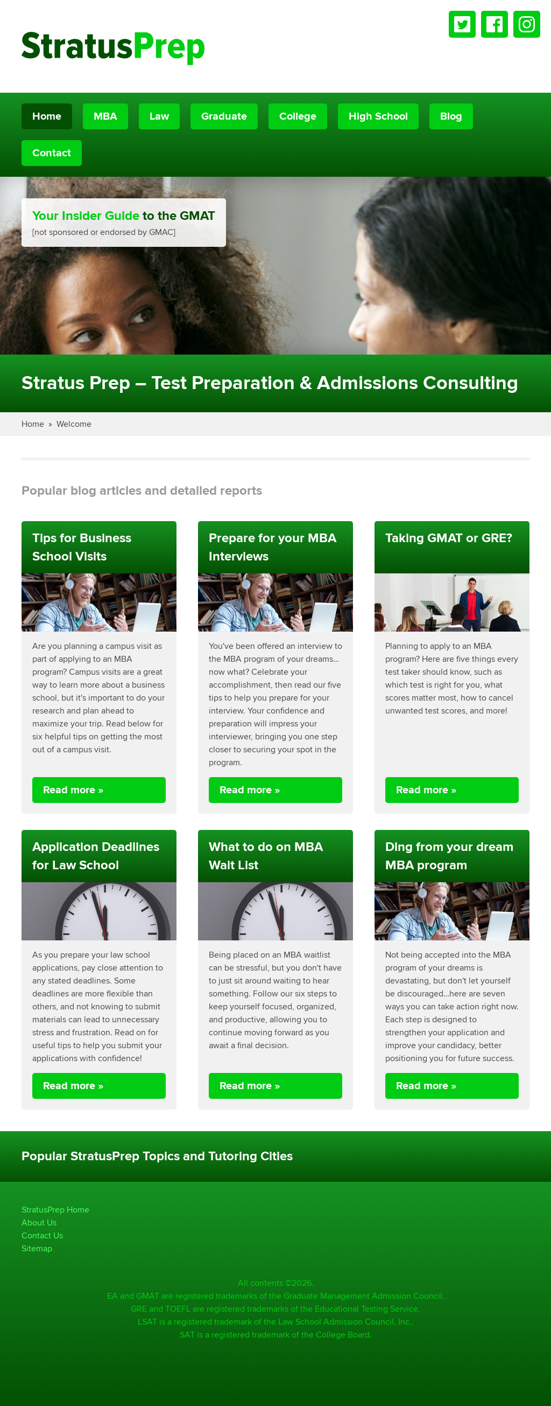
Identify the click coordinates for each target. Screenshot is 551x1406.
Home (46, 116)
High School (378, 116)
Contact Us (42, 1235)
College (297, 116)
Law (159, 116)
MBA (105, 116)
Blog (451, 116)
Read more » (73, 790)
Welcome (73, 424)
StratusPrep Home (55, 1209)
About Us (39, 1222)
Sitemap (37, 1248)
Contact (51, 153)
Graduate (224, 116)
